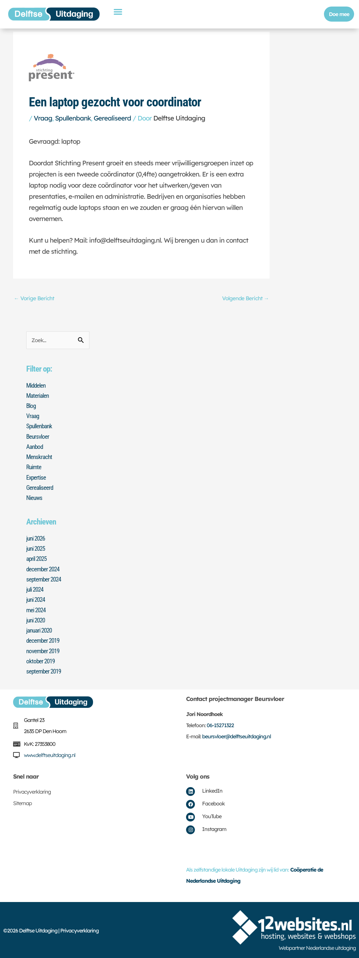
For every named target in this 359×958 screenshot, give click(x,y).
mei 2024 (37, 609)
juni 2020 (36, 619)
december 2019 (44, 639)
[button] (117, 11)
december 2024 (44, 568)
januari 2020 (40, 629)
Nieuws (34, 498)
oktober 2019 (41, 660)
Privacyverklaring (32, 790)
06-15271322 (220, 724)
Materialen (38, 396)
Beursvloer (38, 437)
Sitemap (22, 802)
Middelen (36, 386)
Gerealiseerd (112, 118)
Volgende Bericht (245, 298)
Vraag (43, 118)
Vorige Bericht (34, 298)
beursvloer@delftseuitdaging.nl (236, 735)
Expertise (36, 477)
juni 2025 (36, 548)
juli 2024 (36, 589)
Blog (31, 406)
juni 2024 (36, 599)
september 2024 (45, 578)
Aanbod (35, 447)
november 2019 (44, 650)
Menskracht (39, 457)
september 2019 (45, 670)
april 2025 (37, 558)
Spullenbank (73, 118)
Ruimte (34, 467)
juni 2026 (36, 538)
